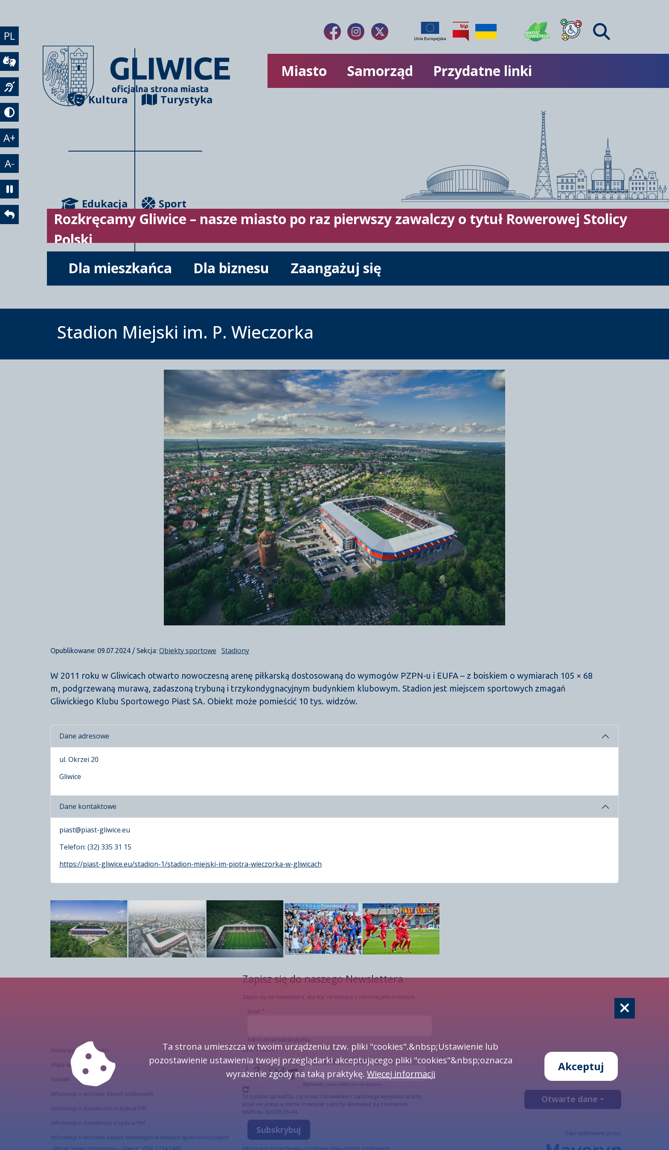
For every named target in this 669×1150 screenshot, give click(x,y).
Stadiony (235, 650)
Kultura (98, 99)
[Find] (601, 32)
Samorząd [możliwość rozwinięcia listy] (380, 70)
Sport (164, 203)
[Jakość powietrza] (537, 31)
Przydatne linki (482, 70)
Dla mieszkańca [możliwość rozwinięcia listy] (120, 268)
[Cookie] (624, 1008)
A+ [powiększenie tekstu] (10, 146)
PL (10, 36)
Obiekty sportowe (187, 650)
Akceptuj (581, 1066)
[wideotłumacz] (10, 64)
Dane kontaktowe (87, 806)
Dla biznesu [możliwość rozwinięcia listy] (231, 268)
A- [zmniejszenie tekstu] (10, 173)
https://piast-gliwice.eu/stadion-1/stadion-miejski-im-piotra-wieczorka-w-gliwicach (190, 864)
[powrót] (10, 228)
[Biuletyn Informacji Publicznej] (461, 31)
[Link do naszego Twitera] (379, 31)
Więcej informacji (401, 1074)
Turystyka (172, 99)
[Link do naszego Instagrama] (355, 31)
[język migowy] (10, 91)
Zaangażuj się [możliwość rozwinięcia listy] (336, 268)
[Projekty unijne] (430, 31)
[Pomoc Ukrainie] (486, 31)
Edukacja (98, 203)
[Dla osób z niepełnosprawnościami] (571, 31)
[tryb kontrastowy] (10, 118)
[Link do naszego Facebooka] (332, 31)
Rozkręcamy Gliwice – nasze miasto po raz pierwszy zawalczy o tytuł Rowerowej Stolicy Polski (340, 229)
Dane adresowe (84, 736)
